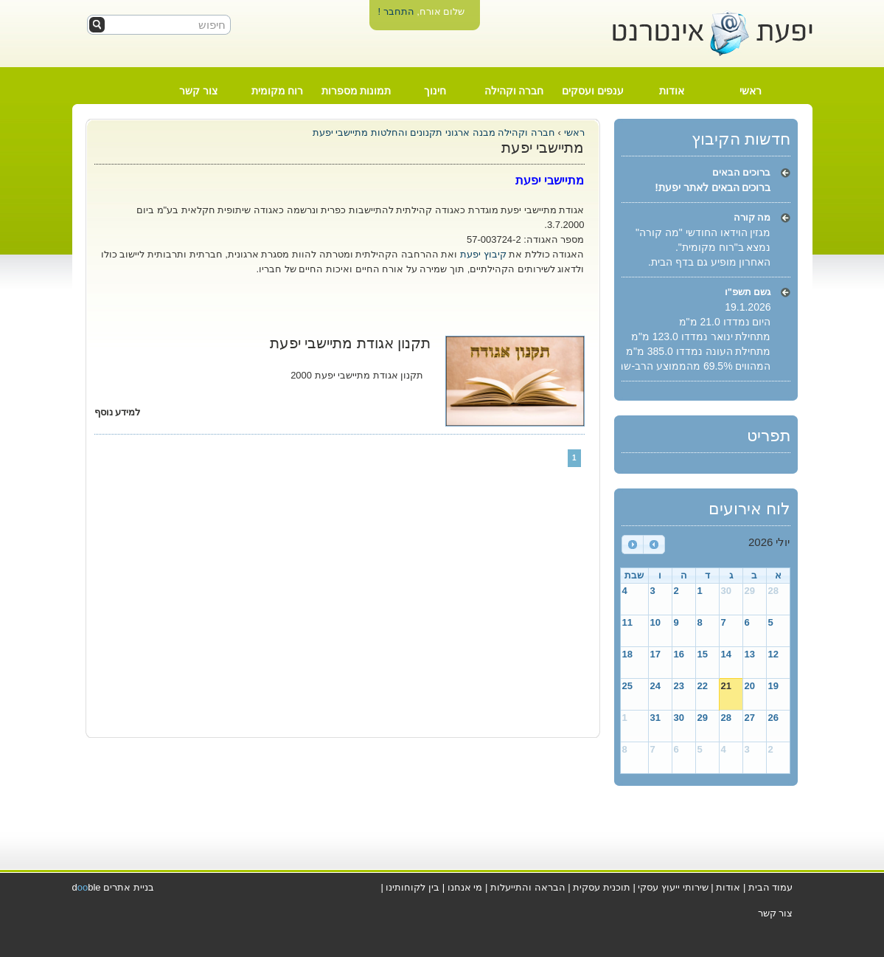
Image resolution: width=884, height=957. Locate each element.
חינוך (435, 91)
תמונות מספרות (356, 91)
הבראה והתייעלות (527, 887)
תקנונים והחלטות (405, 132)
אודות (671, 91)
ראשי (750, 91)
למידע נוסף (117, 412)
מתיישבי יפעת (341, 132)
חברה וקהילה (514, 91)
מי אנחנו (465, 887)
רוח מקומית (277, 91)
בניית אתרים (128, 887)
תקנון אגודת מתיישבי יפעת (350, 343)
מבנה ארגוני (470, 132)
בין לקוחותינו (412, 887)
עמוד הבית (770, 887)
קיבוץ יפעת (483, 254)
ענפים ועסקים (593, 91)
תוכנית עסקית (601, 887)
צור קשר (198, 91)
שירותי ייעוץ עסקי (673, 887)
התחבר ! (395, 11)
